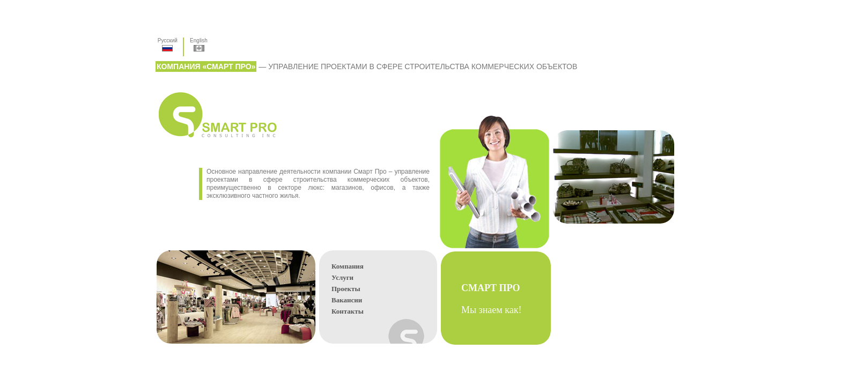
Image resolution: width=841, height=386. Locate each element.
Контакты (347, 311)
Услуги (342, 277)
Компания (347, 266)
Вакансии (346, 300)
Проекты (345, 289)
